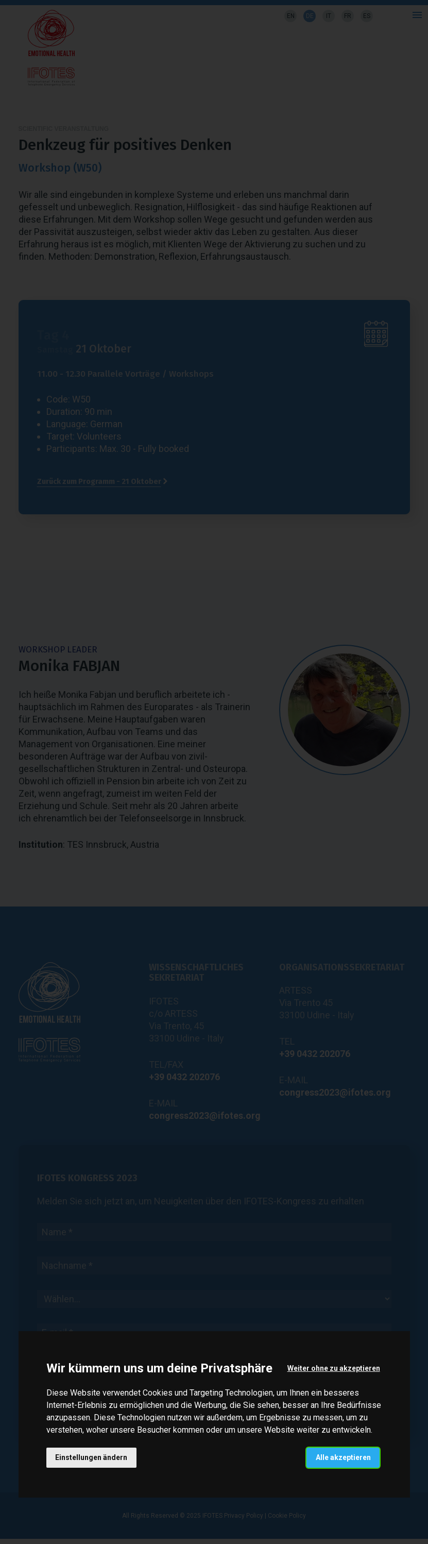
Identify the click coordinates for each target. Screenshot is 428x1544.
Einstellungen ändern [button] (92, 1457)
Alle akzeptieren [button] (342, 1457)
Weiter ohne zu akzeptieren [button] (333, 1368)
